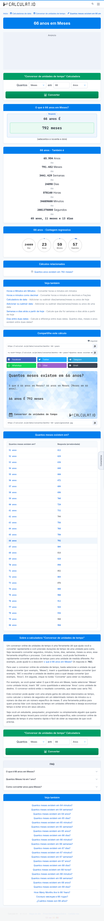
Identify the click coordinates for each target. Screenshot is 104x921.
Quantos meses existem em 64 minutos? (52, 805)
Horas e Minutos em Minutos (21, 291)
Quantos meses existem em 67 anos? (52, 861)
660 (59, 474)
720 (59, 504)
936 (59, 613)
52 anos (12, 456)
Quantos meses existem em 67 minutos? (52, 852)
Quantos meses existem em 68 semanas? (52, 878)
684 (59, 486)
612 (59, 450)
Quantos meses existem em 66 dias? (52, 835)
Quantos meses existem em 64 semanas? (52, 809)
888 (59, 589)
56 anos (12, 480)
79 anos (12, 619)
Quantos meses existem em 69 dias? (52, 886)
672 (59, 480)
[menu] (98, 4)
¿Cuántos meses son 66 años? (52, 901)
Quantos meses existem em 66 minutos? (52, 839)
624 (59, 456)
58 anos (12, 492)
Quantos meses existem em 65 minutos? (52, 822)
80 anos (12, 625)
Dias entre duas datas (17, 318)
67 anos (12, 547)
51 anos (12, 450)
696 (59, 492)
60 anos (12, 504)
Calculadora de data (17, 299)
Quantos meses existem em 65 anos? (52, 831)
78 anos (12, 613)
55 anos (12, 474)
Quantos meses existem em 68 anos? (52, 882)
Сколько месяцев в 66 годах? (52, 896)
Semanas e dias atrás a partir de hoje (25, 311)
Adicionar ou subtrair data (20, 303)
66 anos (12, 541)
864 (59, 577)
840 (59, 565)
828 (59, 559)
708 (59, 498)
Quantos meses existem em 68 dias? (52, 865)
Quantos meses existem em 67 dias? (52, 848)
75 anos (12, 595)
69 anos (12, 559)
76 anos (12, 601)
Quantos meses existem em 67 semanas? (52, 856)
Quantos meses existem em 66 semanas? (52, 844)
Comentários (101, 460)
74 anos (12, 589)
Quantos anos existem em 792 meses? (53, 272)
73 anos (12, 583)
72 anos (12, 577)
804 (59, 547)
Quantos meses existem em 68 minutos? (52, 874)
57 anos (12, 486)
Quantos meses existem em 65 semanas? (52, 826)
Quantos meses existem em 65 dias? (52, 818)
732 (59, 510)
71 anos (12, 571)
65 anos (12, 535)
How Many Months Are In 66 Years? (52, 892)
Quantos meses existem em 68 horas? (52, 869)
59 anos (12, 498)
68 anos (12, 553)
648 (59, 468)
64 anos (12, 529)
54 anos (12, 468)
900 (59, 595)
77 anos (12, 607)
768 (59, 529)
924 (59, 607)
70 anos (12, 565)
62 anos (12, 516)
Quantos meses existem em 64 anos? (52, 814)
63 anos (12, 522)
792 (59, 541)
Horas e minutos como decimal (22, 295)
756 (59, 522)
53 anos (12, 462)
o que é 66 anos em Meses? (58, 661)
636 (59, 462)
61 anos (12, 510)
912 (59, 601)
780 (59, 535)
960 (59, 625)
